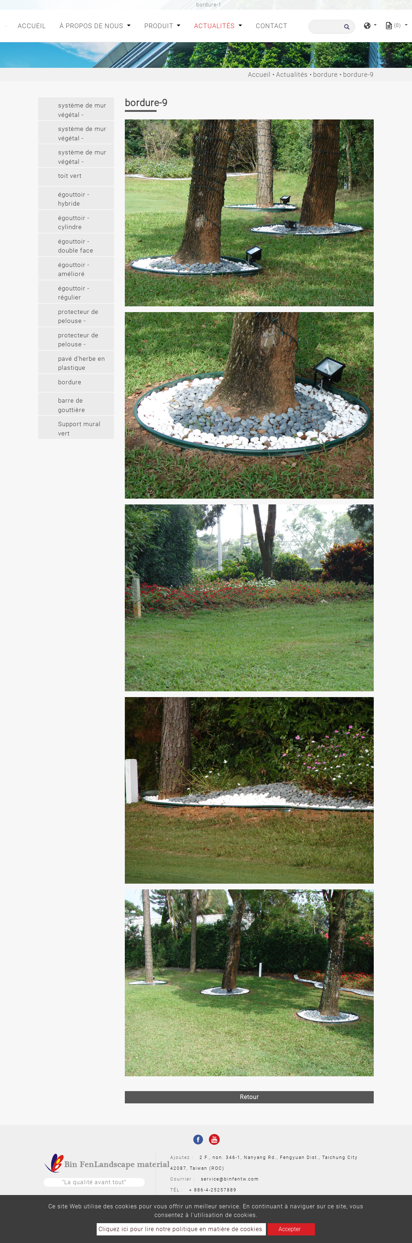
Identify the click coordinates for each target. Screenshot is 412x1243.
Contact (272, 26)
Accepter (290, 1229)
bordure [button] (70, 382)
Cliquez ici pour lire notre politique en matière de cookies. (181, 1229)
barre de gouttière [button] (71, 405)
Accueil (33, 25)
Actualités (292, 74)
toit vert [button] (70, 175)
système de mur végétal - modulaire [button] (82, 111)
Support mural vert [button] (79, 428)
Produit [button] (159, 26)
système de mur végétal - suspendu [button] (82, 134)
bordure (325, 74)
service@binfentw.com (230, 1179)
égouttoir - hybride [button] (73, 199)
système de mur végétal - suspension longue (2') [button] (82, 158)
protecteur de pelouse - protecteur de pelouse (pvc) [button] (78, 341)
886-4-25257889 (215, 1189)
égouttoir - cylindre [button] (73, 222)
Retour (249, 1097)
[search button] (346, 29)
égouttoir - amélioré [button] (73, 269)
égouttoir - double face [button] (75, 246)
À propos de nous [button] (92, 26)
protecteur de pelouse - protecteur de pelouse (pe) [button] (78, 317)
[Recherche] (331, 27)
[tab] (76, 108)
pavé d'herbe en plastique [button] (81, 363)
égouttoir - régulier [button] (73, 293)
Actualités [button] (215, 26)
